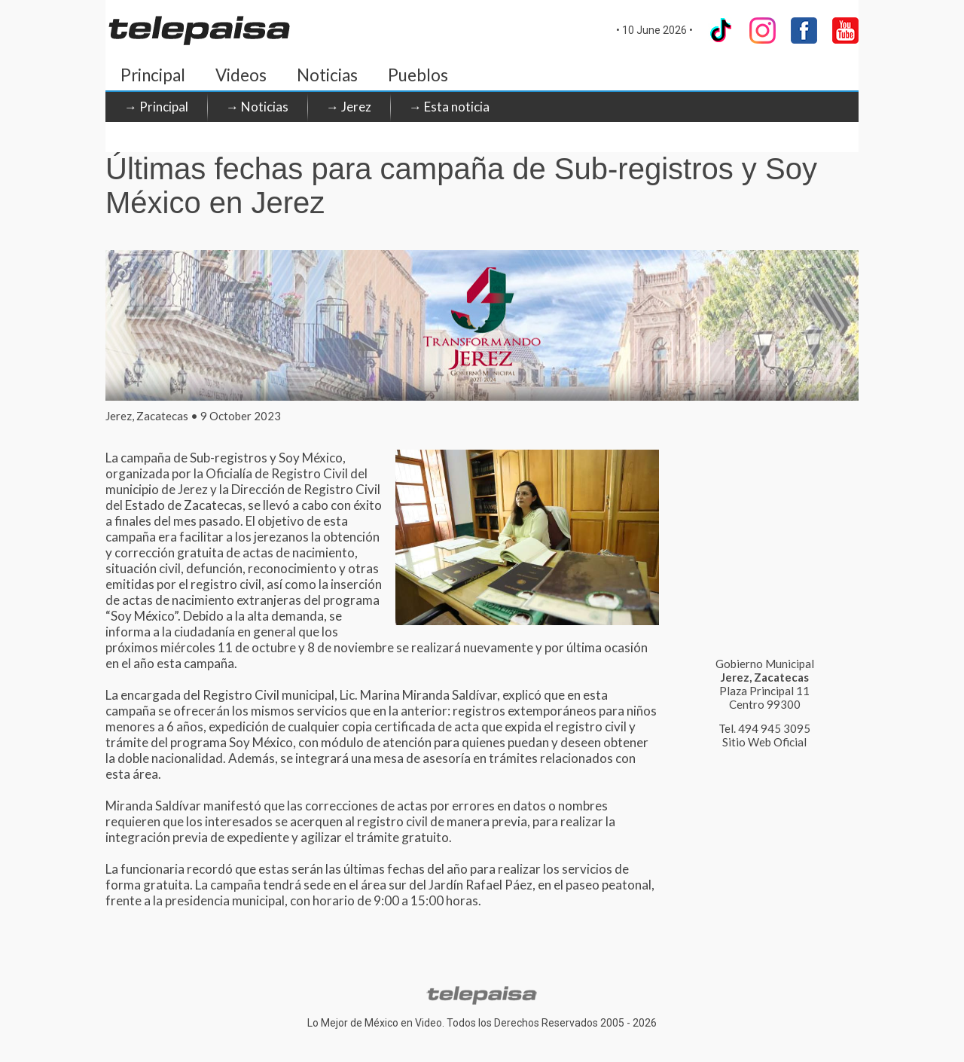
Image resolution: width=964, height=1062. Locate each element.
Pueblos (418, 75)
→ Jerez (348, 106)
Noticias (327, 75)
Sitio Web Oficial (764, 742)
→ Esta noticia (449, 106)
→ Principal (156, 106)
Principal (152, 75)
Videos (241, 75)
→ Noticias (257, 106)
